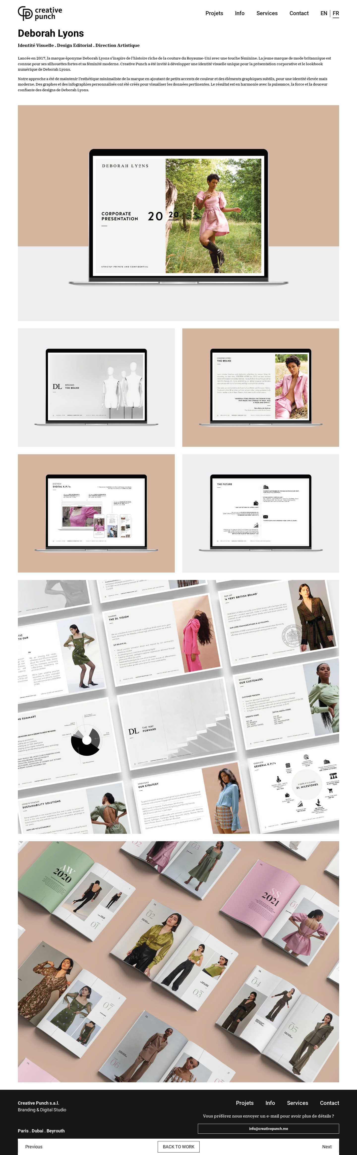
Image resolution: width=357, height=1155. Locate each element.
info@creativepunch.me (268, 1128)
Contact (299, 13)
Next (327, 1146)
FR (336, 13)
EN (324, 13)
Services (267, 13)
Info (240, 13)
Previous (33, 1146)
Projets (214, 13)
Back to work (178, 1146)
